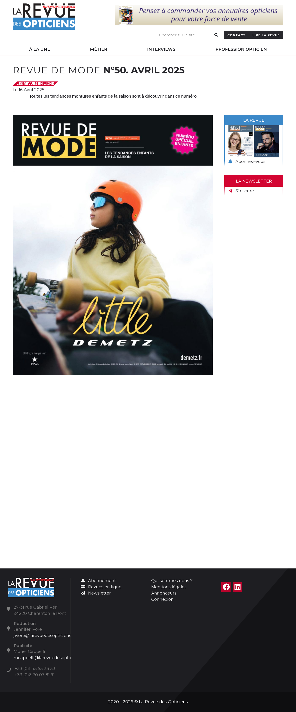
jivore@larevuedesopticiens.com (47, 635)
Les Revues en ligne (35, 83)
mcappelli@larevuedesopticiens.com (52, 657)
